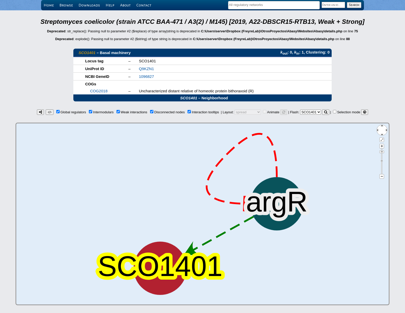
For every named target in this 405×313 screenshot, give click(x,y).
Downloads (89, 5)
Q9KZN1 (146, 68)
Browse (66, 5)
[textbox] (274, 5)
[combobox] (274, 5)
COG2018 (99, 91)
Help (110, 5)
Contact (143, 5)
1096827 (146, 76)
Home (49, 5)
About (125, 5)
